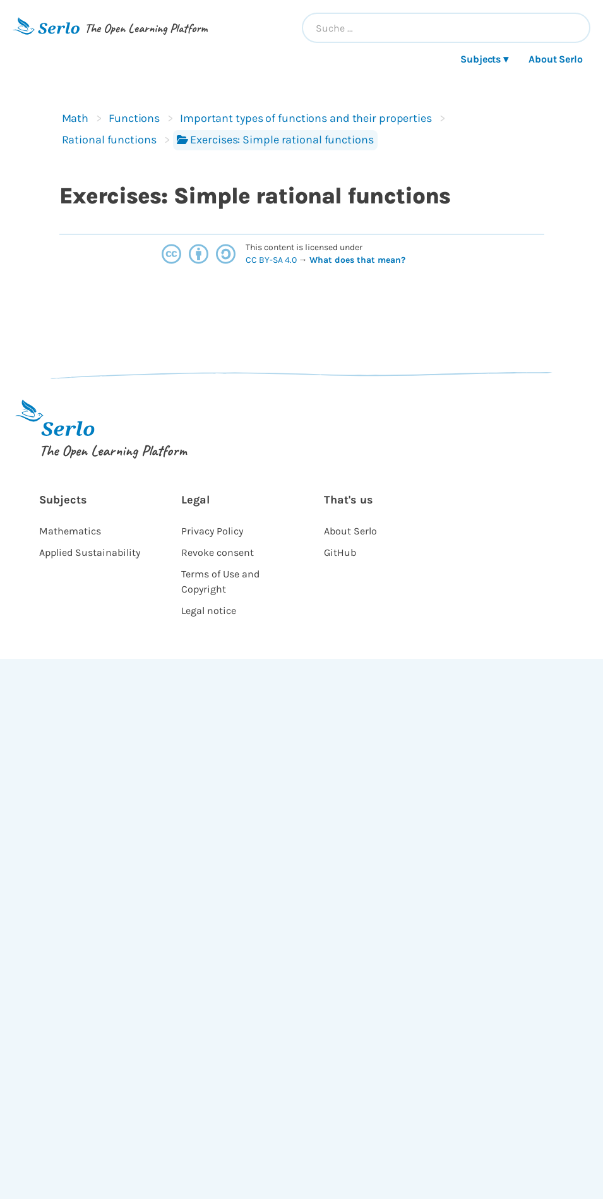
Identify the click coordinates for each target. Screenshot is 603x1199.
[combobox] (446, 28)
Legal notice (208, 611)
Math (75, 118)
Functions (134, 118)
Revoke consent (217, 552)
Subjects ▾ (484, 59)
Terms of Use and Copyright (220, 581)
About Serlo (555, 59)
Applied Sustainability (89, 552)
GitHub (340, 552)
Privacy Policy (212, 531)
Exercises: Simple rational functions (275, 140)
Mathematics (70, 531)
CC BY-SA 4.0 (272, 260)
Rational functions (109, 140)
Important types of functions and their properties (306, 118)
